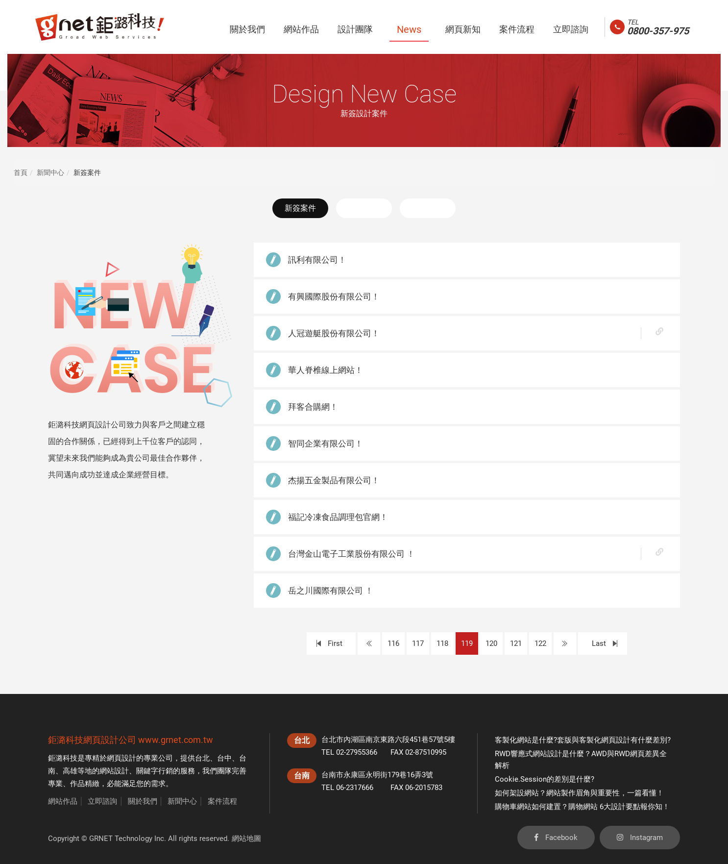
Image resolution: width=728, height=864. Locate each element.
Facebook (556, 837)
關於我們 (142, 801)
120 (491, 643)
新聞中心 (50, 172)
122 (540, 643)
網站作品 (62, 801)
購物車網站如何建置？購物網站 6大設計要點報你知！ (582, 806)
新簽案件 (300, 208)
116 (393, 643)
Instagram (640, 837)
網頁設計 (121, 758)
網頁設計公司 (109, 740)
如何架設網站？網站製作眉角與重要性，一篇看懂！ (579, 793)
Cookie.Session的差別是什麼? (544, 779)
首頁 (20, 172)
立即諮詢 (102, 801)
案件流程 (222, 801)
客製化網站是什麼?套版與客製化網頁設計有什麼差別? (583, 740)
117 (418, 643)
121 (516, 643)
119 (467, 643)
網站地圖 (246, 838)
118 (442, 643)
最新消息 (364, 208)
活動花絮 (427, 208)
